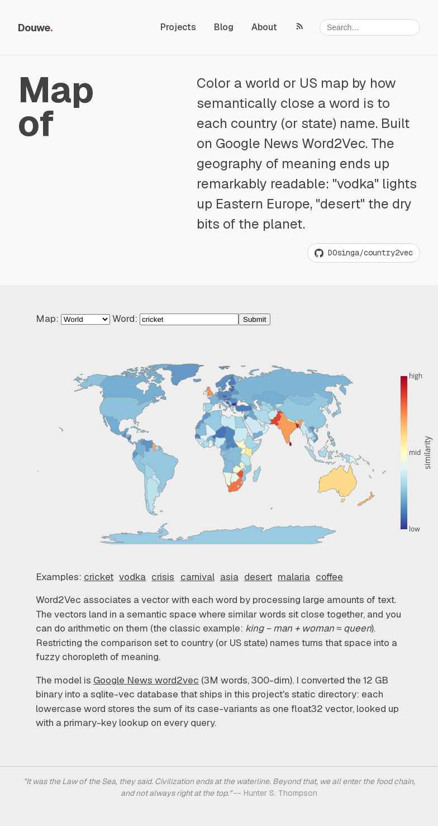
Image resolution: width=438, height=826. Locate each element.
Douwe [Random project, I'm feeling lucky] (34, 27)
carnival (197, 577)
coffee (329, 577)
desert (258, 577)
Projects (178, 27)
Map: (74, 318)
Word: (191, 318)
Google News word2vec (146, 680)
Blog (224, 27)
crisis (162, 577)
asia (229, 577)
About (264, 27)
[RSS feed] (300, 25)
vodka (132, 577)
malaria (294, 577)
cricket (98, 577)
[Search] (370, 27)
